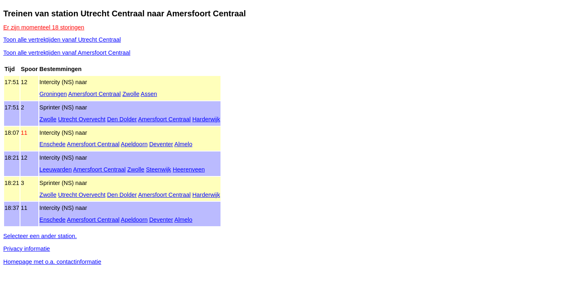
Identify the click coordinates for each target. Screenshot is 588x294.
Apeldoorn (134, 144)
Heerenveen (189, 169)
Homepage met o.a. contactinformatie (52, 261)
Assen (149, 94)
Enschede (53, 144)
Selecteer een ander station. (40, 236)
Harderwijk (206, 119)
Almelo (183, 144)
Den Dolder (122, 119)
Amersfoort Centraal (94, 94)
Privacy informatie (26, 248)
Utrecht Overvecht (81, 119)
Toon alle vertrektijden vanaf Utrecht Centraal (62, 39)
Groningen (53, 94)
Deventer (161, 144)
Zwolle (131, 94)
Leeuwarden (56, 169)
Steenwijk (158, 169)
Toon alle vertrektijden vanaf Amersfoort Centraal (66, 52)
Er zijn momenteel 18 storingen (43, 27)
